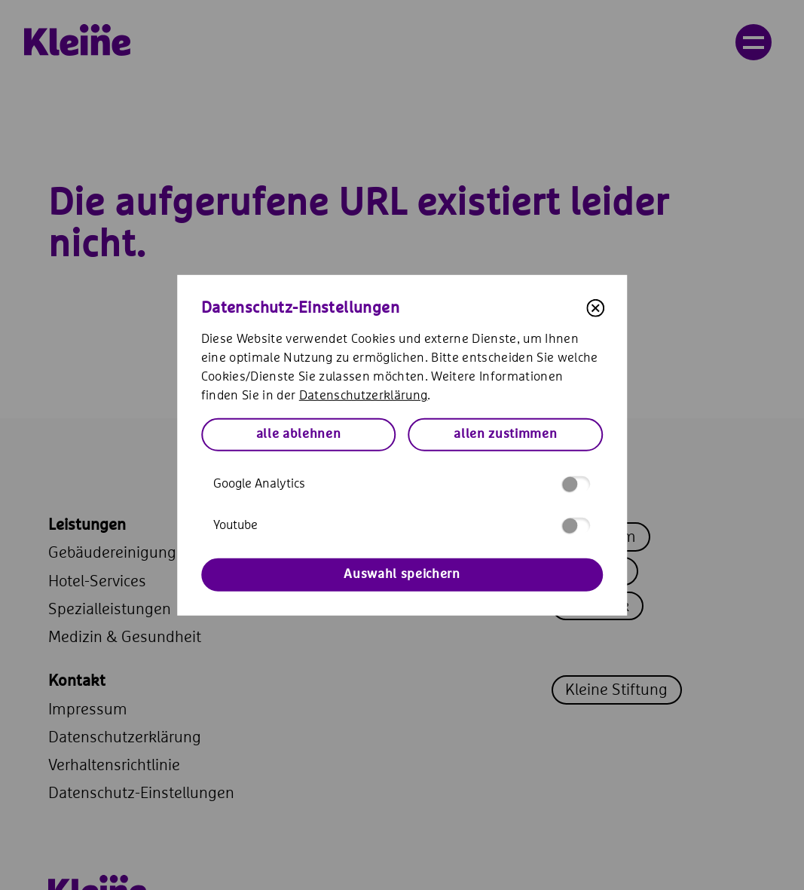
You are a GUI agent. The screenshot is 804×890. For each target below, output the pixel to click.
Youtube (401, 526)
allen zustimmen (505, 434)
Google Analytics (401, 484)
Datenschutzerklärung (363, 396)
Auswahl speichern (402, 574)
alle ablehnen (298, 434)
